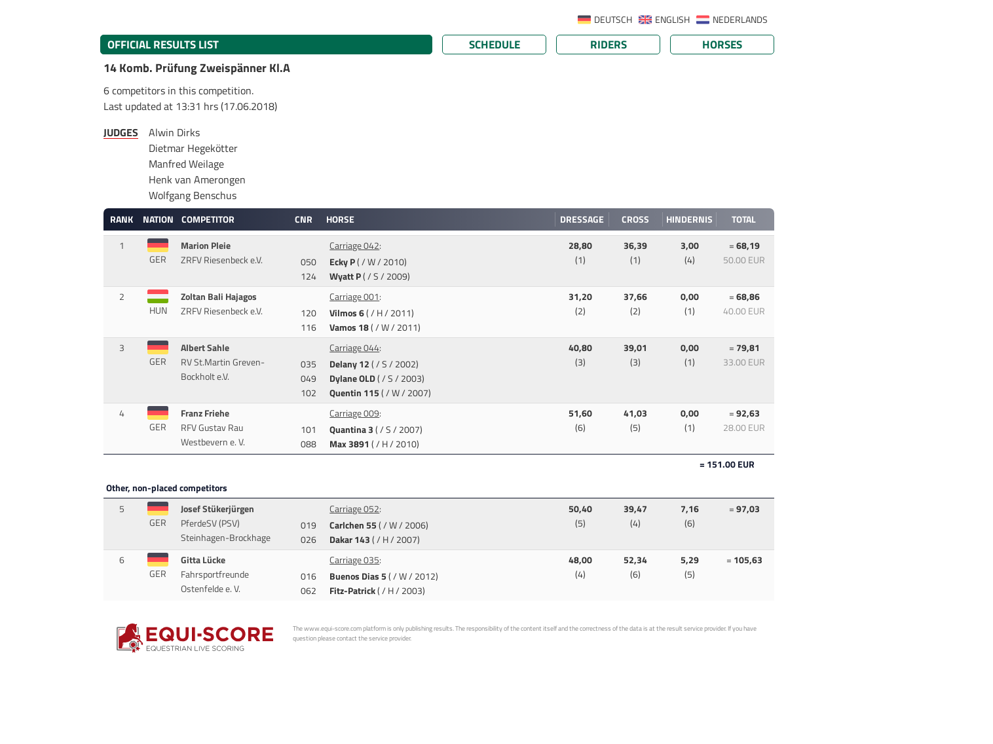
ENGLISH (672, 19)
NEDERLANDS (740, 19)
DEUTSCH (613, 19)
